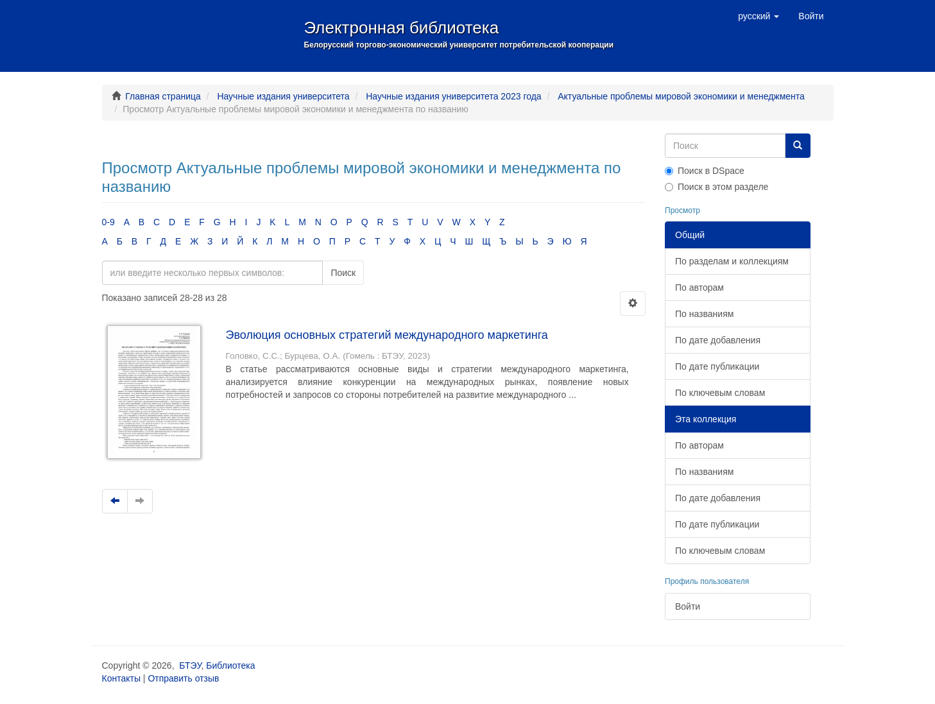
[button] (758, 16)
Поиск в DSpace (704, 171)
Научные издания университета (283, 96)
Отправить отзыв (183, 678)
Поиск (343, 273)
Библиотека (230, 665)
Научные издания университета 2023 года (453, 96)
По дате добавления (717, 340)
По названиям (704, 314)
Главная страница (163, 96)
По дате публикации (717, 366)
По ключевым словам (720, 393)
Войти (687, 606)
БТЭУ (190, 665)
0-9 (108, 222)
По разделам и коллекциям (732, 261)
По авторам (699, 287)
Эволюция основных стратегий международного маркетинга (387, 335)
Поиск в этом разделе (716, 187)
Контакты (121, 678)
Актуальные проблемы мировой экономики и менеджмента (681, 96)
